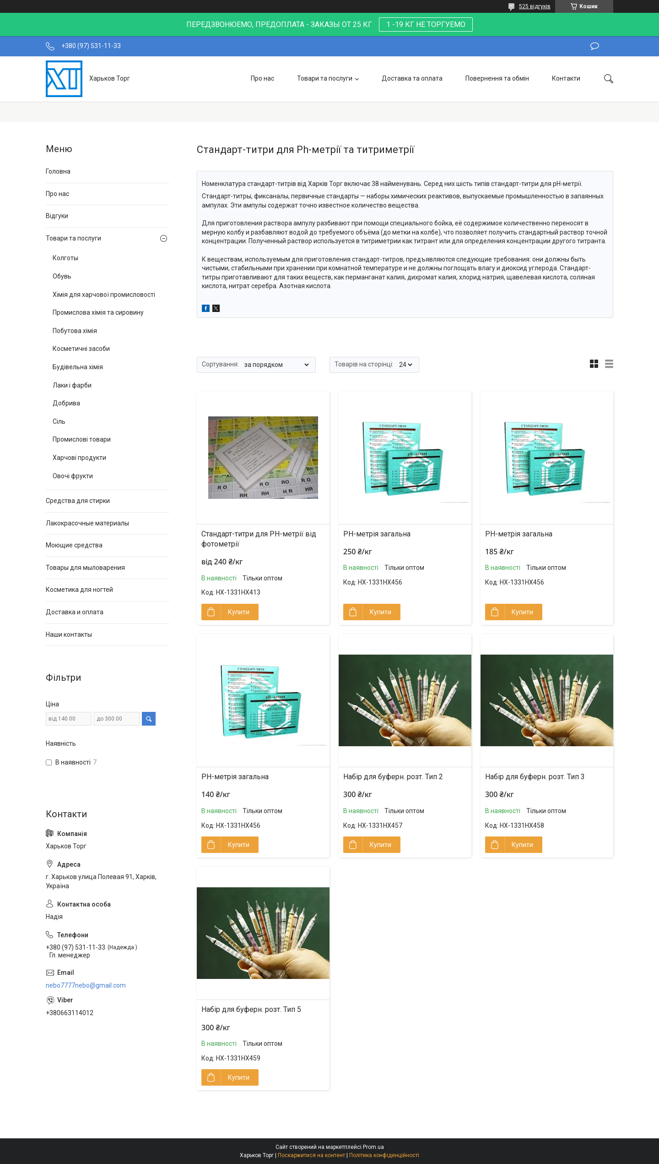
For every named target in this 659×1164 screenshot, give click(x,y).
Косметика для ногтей (79, 589)
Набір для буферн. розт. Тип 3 (535, 776)
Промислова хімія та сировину (98, 312)
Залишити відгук (594, 46)
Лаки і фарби (72, 385)
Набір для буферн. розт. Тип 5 (251, 1009)
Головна (58, 171)
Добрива (66, 403)
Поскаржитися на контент (311, 1155)
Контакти (566, 78)
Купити (238, 612)
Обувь (62, 276)
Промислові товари (82, 439)
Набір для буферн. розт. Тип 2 (393, 776)
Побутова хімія (75, 330)
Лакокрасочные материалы (87, 523)
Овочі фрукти (73, 476)
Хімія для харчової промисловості (104, 294)
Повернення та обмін (497, 78)
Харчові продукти (79, 457)
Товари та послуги (324, 78)
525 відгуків (535, 6)
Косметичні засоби (81, 348)
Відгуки (57, 215)
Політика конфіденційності (384, 1155)
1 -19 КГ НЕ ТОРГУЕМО (425, 24)
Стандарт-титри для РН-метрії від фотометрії (258, 539)
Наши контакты (69, 634)
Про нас (262, 78)
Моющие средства (74, 545)
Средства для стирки (78, 500)
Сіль (59, 421)
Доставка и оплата (74, 612)
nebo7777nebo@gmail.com (86, 985)
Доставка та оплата (412, 78)
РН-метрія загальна (377, 534)
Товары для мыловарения (85, 567)
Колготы (65, 258)
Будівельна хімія (78, 367)
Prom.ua (373, 1147)
